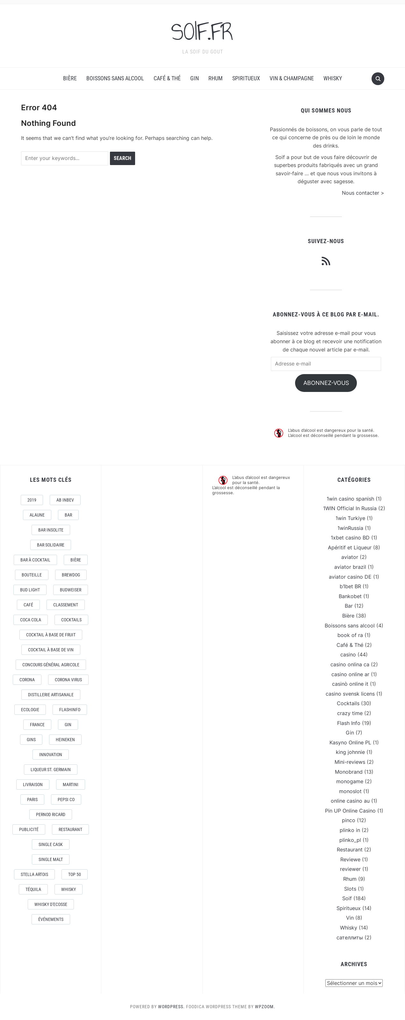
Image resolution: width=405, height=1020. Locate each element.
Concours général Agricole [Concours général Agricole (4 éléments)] (50, 664)
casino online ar (350, 674)
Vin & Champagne (292, 78)
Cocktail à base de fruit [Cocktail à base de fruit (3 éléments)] (51, 634)
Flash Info (348, 723)
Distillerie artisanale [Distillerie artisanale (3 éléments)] (51, 694)
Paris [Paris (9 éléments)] (32, 799)
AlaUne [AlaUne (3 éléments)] (37, 514)
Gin (194, 78)
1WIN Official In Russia (350, 508)
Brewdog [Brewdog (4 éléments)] (71, 574)
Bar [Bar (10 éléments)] (68, 514)
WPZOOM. (265, 1006)
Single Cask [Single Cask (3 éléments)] (51, 844)
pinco (348, 820)
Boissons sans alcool (115, 78)
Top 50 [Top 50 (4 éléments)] (74, 874)
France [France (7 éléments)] (37, 724)
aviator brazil (350, 567)
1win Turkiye (350, 518)
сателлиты (349, 937)
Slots (350, 889)
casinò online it (350, 684)
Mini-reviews (350, 762)
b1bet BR (350, 586)
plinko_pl (350, 840)
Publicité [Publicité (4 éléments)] (29, 829)
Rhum (215, 78)
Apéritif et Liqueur (350, 547)
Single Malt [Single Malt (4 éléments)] (51, 859)
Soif (347, 898)
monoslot (350, 791)
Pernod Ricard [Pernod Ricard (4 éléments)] (50, 814)
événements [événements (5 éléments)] (50, 919)
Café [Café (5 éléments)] (28, 604)
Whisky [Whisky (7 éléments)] (68, 889)
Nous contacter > (363, 193)
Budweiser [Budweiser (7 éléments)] (70, 589)
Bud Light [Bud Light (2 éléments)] (30, 589)
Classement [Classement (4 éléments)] (65, 604)
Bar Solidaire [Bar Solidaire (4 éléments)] (50, 544)
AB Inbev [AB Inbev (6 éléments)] (65, 500)
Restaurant (350, 849)
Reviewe (350, 859)
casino (348, 654)
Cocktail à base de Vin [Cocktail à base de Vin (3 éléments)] (51, 649)
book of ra (350, 635)
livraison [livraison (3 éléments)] (33, 784)
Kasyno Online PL (350, 742)
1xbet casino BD (350, 537)
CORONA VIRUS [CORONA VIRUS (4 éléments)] (68, 679)
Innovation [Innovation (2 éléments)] (50, 754)
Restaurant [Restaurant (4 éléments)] (70, 829)
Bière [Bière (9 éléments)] (75, 559)
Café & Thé (167, 78)
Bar (349, 606)
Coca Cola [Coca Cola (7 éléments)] (30, 619)
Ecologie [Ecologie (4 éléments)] (30, 709)
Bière (70, 78)
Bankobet (350, 596)
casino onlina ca (349, 664)
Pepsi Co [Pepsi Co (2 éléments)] (66, 799)
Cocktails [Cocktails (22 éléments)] (71, 619)
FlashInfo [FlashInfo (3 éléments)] (69, 709)
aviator (349, 557)
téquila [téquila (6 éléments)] (33, 889)
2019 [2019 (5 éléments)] (31, 500)
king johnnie (350, 752)
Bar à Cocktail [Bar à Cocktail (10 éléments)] (35, 559)
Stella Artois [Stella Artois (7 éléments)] (34, 874)
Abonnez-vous (326, 383)
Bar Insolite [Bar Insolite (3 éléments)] (50, 529)
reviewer (350, 869)
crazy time (350, 713)
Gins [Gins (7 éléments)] (31, 739)
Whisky (332, 78)
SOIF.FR (202, 31)
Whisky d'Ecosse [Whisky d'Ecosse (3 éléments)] (50, 904)
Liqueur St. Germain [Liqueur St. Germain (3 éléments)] (51, 769)
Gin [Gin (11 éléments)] (68, 724)
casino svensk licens (350, 694)
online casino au (350, 801)
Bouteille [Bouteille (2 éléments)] (32, 574)
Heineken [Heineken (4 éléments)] (65, 739)
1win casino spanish (350, 499)
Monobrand (349, 772)
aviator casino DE (350, 577)
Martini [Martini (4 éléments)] (70, 784)
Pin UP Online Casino (350, 810)
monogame (349, 781)
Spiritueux (246, 78)
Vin (350, 918)
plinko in (350, 830)
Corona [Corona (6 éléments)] (27, 679)
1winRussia (350, 528)
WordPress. (171, 1006)
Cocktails (348, 703)
